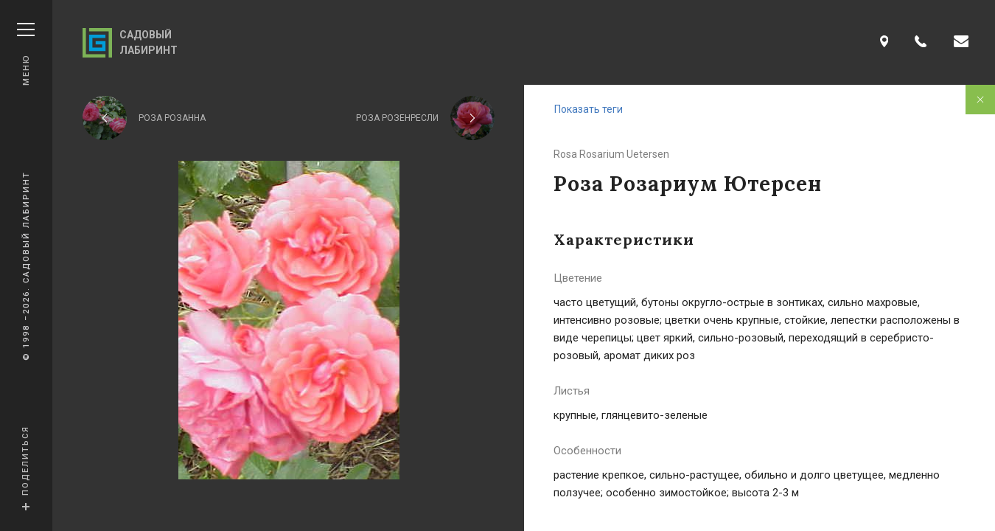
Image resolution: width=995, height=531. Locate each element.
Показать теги (588, 109)
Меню (26, 54)
